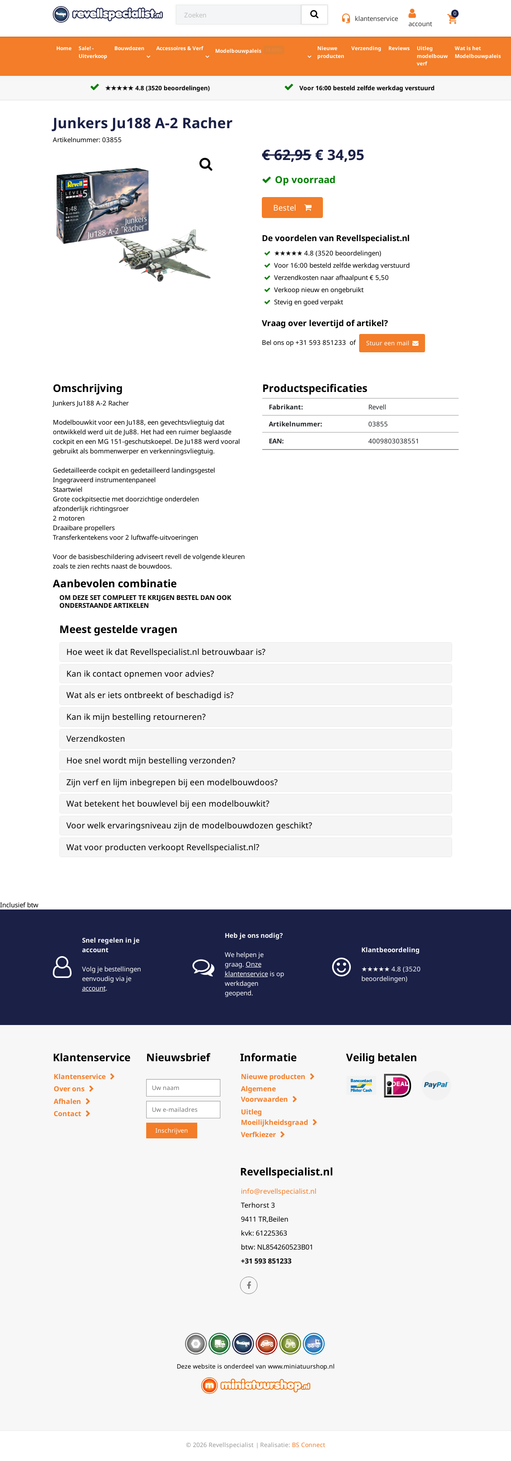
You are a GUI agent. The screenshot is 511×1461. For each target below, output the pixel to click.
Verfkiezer (258, 1134)
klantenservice (376, 18)
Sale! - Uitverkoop (93, 52)
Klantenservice (80, 1076)
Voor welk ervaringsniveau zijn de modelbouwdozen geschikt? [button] (189, 825)
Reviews (399, 48)
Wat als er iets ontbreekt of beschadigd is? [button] (149, 695)
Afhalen (67, 1101)
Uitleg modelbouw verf (432, 55)
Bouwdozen (129, 48)
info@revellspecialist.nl (278, 1191)
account (94, 988)
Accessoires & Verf (179, 48)
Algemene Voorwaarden (264, 1094)
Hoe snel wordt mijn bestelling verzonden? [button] (150, 760)
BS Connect (308, 1445)
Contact (67, 1113)
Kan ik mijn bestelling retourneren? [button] (136, 716)
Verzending (366, 48)
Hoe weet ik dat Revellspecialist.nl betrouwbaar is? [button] (165, 651)
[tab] (256, 652)
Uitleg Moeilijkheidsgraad (274, 1117)
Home (64, 48)
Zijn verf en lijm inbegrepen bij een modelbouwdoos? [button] (172, 782)
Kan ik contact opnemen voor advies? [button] (140, 673)
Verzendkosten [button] (95, 738)
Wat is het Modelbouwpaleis (478, 52)
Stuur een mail (392, 343)
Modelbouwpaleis (249, 50)
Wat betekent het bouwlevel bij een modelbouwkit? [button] (167, 803)
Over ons (69, 1088)
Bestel (292, 207)
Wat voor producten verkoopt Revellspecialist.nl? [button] (162, 847)
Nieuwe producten (330, 52)
